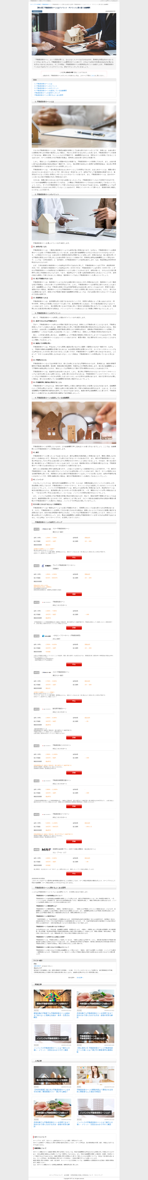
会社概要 (66, 1175)
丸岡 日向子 (37, 966)
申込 (74, 557)
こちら (93, 75)
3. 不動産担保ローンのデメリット (46, 88)
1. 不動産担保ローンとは (43, 84)
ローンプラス (33, 4)
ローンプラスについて (56, 1175)
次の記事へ (80, 977)
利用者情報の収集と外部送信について (82, 1175)
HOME (39, 4)
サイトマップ (98, 1175)
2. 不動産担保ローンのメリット (45, 86)
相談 (74, 594)
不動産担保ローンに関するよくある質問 (48, 95)
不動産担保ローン (46, 4)
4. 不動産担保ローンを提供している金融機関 (50, 90)
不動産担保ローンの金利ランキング (47, 93)
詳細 (74, 628)
